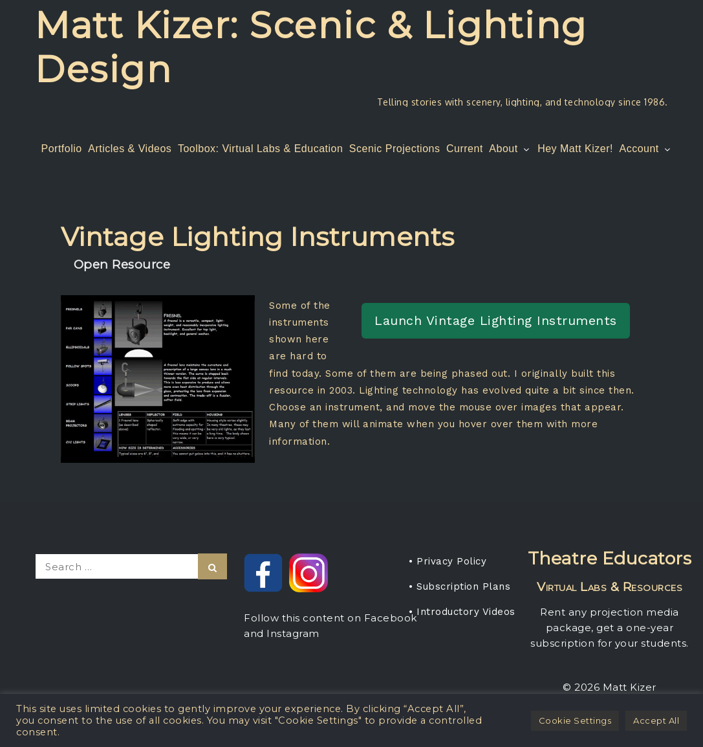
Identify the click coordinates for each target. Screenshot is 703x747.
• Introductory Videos (462, 612)
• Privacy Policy (447, 561)
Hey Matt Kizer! (575, 148)
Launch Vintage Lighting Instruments (495, 320)
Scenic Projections (394, 148)
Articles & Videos (129, 148)
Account (646, 148)
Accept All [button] (656, 720)
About (510, 148)
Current (464, 148)
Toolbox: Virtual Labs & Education (260, 148)
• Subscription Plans (459, 586)
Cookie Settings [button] (575, 720)
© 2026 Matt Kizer (609, 687)
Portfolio (61, 148)
